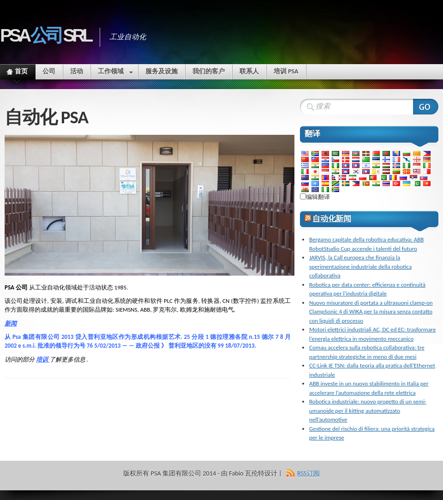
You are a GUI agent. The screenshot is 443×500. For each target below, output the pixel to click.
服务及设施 (161, 71)
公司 (48, 71)
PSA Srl (45, 35)
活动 (76, 71)
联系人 (249, 71)
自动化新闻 (331, 218)
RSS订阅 (308, 473)
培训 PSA (286, 71)
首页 (17, 73)
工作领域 (115, 73)
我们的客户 (208, 71)
